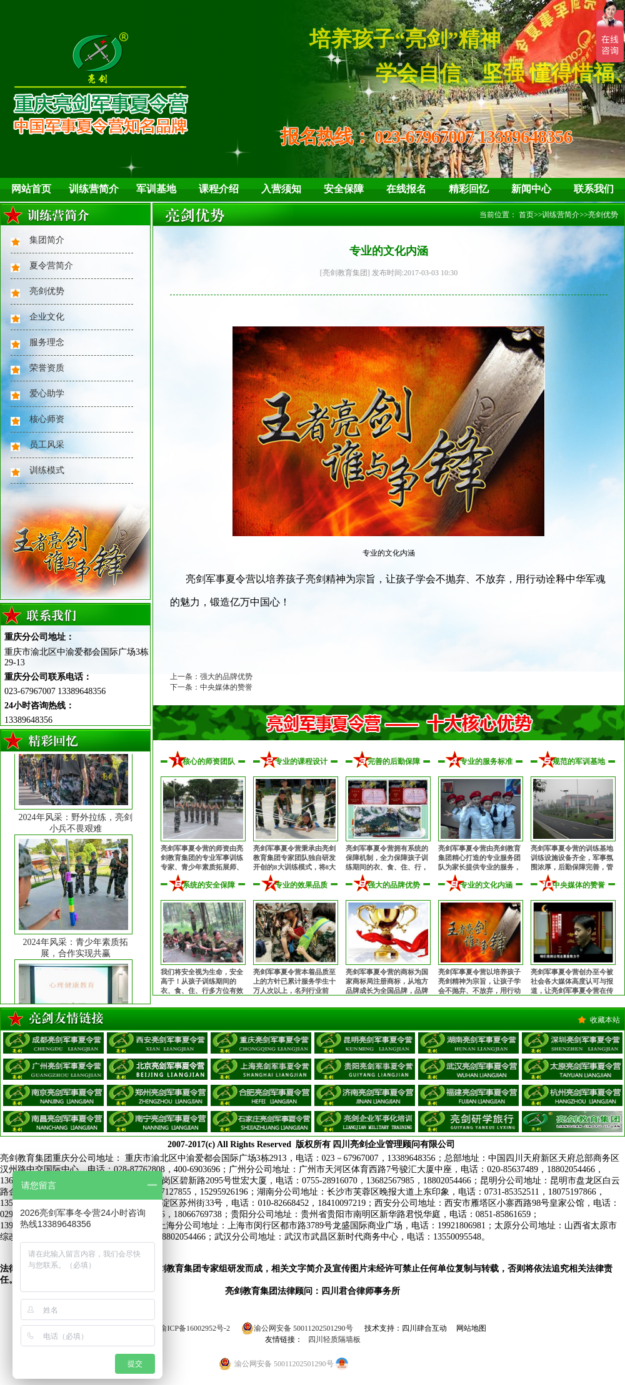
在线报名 (406, 189)
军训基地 (156, 189)
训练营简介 (94, 189)
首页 (526, 214)
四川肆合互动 (424, 1328)
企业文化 (46, 316)
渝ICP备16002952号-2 (194, 1328)
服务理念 (46, 342)
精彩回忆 (469, 189)
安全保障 (344, 189)
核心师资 (46, 419)
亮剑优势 (46, 291)
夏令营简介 (51, 265)
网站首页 (31, 189)
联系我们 (594, 189)
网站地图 (471, 1328)
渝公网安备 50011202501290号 (297, 1328)
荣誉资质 (46, 368)
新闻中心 (531, 189)
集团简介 (46, 240)
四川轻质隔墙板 (334, 1339)
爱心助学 (46, 393)
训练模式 (46, 470)
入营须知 (281, 189)
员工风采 (46, 444)
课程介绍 (219, 189)
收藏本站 (605, 1020)
